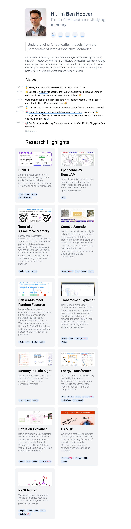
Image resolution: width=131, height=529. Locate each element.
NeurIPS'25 (80, 115)
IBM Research (65, 60)
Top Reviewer (47, 107)
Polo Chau (97, 57)
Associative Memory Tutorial (47, 123)
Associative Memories (74, 49)
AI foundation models (67, 45)
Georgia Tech (73, 57)
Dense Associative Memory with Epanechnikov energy (55, 112)
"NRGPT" (43, 92)
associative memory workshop (44, 95)
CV (53, 34)
